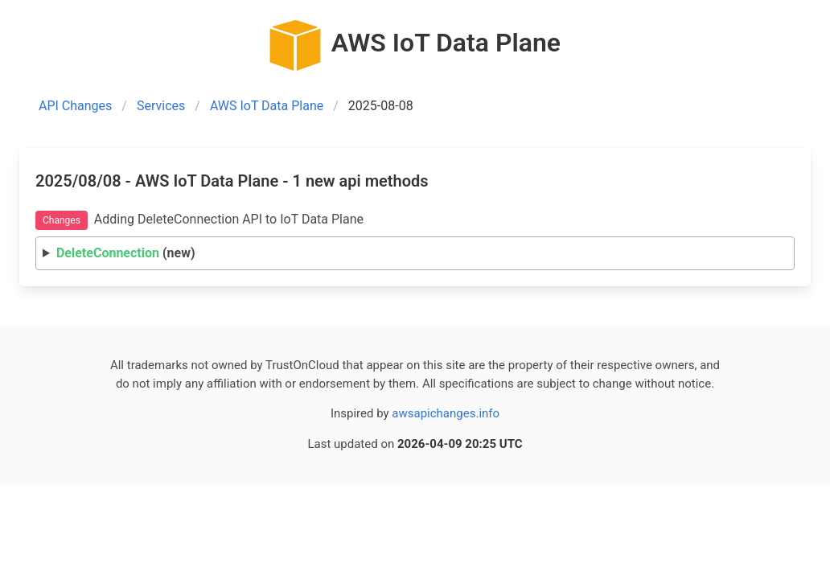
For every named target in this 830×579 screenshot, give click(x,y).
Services (161, 105)
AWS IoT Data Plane (266, 105)
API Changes (75, 105)
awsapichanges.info (445, 413)
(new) (125, 253)
